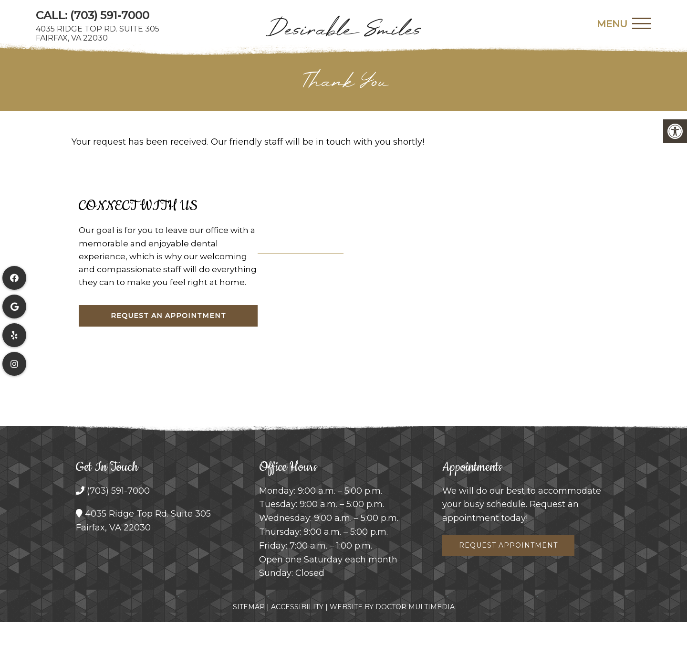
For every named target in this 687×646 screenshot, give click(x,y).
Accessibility (297, 607)
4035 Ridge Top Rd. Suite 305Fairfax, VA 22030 (97, 33)
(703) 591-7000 (109, 15)
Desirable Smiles (343, 28)
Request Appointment (508, 545)
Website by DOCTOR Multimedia (392, 607)
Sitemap (249, 607)
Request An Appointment (168, 315)
